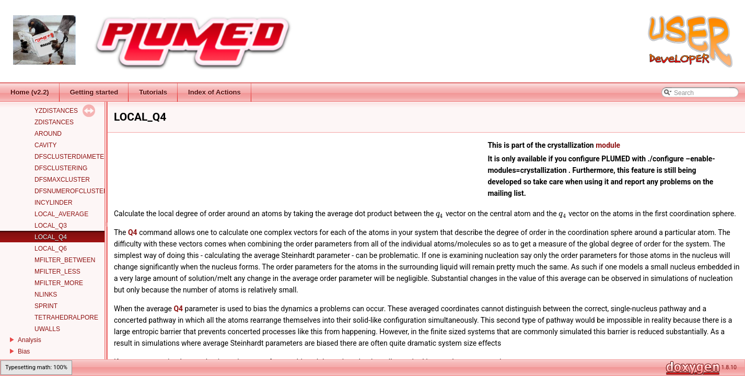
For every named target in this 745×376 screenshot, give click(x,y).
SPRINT (45, 306)
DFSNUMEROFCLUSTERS (73, 191)
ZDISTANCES (54, 122)
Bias (24, 351)
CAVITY (45, 145)
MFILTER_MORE (58, 283)
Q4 (132, 232)
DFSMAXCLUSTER (62, 179)
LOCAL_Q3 (50, 225)
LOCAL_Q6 (50, 248)
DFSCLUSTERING (60, 168)
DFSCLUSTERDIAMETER (71, 156)
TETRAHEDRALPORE (66, 317)
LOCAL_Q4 (50, 237)
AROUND (48, 133)
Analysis (29, 340)
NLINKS (45, 294)
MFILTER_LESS (57, 271)
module (608, 145)
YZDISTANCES (56, 110)
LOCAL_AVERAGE (61, 214)
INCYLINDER (53, 202)
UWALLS (47, 329)
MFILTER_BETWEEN (64, 260)
